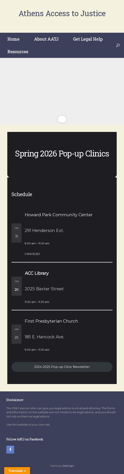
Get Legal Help (88, 39)
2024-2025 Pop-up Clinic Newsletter (62, 367)
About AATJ (46, 39)
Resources (17, 51)
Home (13, 39)
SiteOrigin (68, 465)
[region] (62, 91)
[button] (118, 45)
